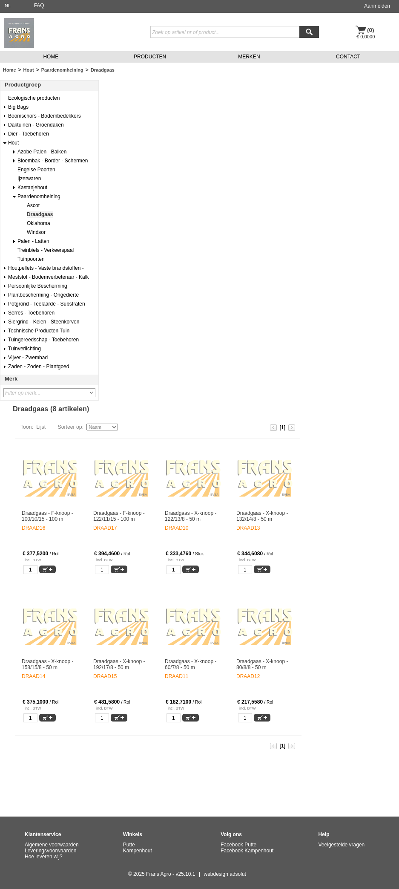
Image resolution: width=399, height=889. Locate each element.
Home (9, 69)
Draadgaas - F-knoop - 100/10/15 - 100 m (47, 516)
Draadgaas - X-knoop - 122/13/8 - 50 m (190, 516)
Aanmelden (377, 6)
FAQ (39, 6)
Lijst (41, 427)
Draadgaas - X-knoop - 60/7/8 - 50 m (190, 664)
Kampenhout (137, 851)
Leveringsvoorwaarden (50, 851)
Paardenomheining (62, 69)
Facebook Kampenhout (247, 851)
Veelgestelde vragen (342, 845)
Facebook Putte (238, 845)
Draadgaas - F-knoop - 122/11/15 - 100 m (119, 516)
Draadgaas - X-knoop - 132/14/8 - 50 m (262, 516)
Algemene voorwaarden (52, 845)
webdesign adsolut (225, 874)
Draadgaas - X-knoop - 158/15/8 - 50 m (47, 664)
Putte (129, 845)
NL (8, 5)
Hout (28, 69)
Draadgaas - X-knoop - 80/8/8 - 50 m (262, 664)
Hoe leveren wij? (44, 857)
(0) (370, 30)
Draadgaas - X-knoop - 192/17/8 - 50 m (119, 664)
